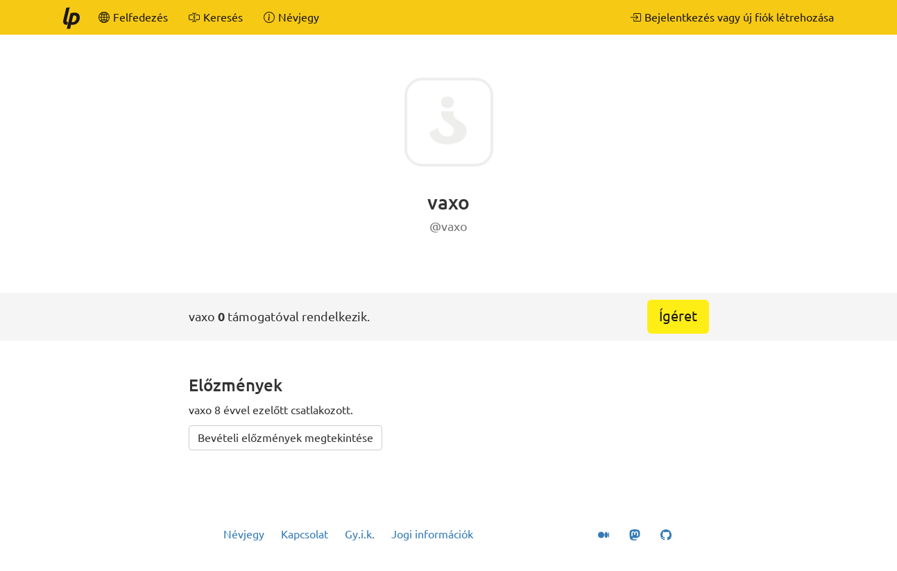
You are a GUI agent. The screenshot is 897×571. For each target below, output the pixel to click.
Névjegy (243, 534)
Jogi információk (432, 534)
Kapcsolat (304, 534)
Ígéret (678, 316)
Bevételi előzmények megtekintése (285, 438)
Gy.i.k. (360, 534)
